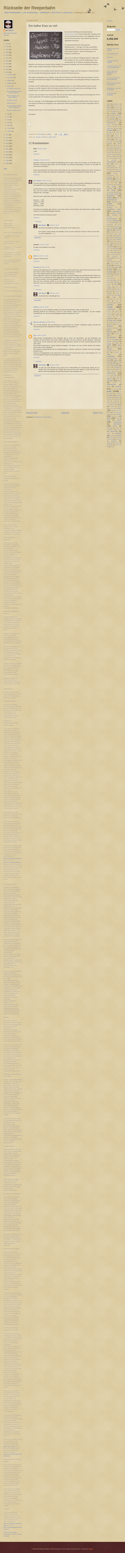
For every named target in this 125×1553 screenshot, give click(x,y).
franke (113, 190)
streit (108, 401)
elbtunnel (109, 167)
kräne (117, 271)
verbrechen (117, 424)
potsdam (117, 347)
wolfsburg (109, 443)
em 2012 (119, 167)
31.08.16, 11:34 (46, 180)
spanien (115, 382)
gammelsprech (112, 200)
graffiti (113, 222)
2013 (7, 140)
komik (116, 267)
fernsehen (117, 180)
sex (115, 375)
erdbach (109, 171)
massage (109, 293)
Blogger (91, 1549)
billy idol (117, 126)
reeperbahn (111, 356)
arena (113, 109)
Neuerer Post (31, 413)
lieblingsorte (116, 282)
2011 (7, 146)
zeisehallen (110, 444)
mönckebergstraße (111, 302)
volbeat (117, 427)
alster (108, 106)
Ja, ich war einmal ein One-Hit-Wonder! (113, 78)
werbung (118, 433)
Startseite (65, 413)
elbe (108, 164)
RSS (5, 169)
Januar (9, 131)
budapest (119, 137)
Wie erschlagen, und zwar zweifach (13, 96)
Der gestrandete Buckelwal (111, 94)
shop (108, 377)
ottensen (110, 326)
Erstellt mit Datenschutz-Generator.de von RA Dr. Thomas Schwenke (12, 1534)
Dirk (34, 335)
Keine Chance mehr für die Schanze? (114, 83)
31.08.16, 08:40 (42, 148)
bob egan (119, 130)
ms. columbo (37, 137)
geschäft (114, 215)
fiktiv (108, 182)
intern (118, 246)
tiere (119, 408)
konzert (119, 269)
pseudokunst (110, 350)
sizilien (117, 378)
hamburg (118, 230)
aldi (118, 104)
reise (108, 360)
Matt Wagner (42, 225)
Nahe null (110, 57)
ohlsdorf (119, 318)
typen (109, 418)
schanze (116, 365)
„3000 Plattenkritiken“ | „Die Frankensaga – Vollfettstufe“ (27, 13)
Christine (36, 160)
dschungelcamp (112, 154)
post (111, 347)
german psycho (116, 213)
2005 (7, 163)
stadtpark (119, 395)
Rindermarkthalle (70, 34)
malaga (117, 288)
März (9, 125)
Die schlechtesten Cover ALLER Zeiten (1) (14, 92)
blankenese (110, 128)
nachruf (109, 311)
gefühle (109, 203)
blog (117, 128)
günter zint (109, 228)
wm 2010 (119, 439)
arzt (118, 109)
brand (117, 132)
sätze (120, 363)
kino (120, 261)
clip (117, 141)
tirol (110, 412)
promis (109, 349)
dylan (119, 154)
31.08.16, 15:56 (44, 244)
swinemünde (110, 402)
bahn (113, 119)
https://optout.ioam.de (9, 1446)
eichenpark (118, 158)
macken (109, 288)
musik (109, 307)
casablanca (117, 139)
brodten (117, 136)
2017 (7, 69)
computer (109, 143)
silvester (109, 379)
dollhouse (111, 150)
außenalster (118, 115)
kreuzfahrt (110, 273)
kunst (108, 274)
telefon (119, 406)
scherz (108, 367)
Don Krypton (37, 180)
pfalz (108, 339)
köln (110, 267)
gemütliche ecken (114, 209)
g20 (118, 198)
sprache (118, 386)
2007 (7, 157)
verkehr (115, 426)
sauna (110, 365)
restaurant (110, 362)
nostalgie (116, 314)
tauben (119, 404)
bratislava (109, 134)
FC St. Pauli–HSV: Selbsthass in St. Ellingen (112, 72)
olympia (109, 322)
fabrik (117, 177)
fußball (109, 198)
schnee (111, 369)
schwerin (109, 371)
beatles (117, 120)
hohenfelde (118, 241)
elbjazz (116, 163)
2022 (7, 55)
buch (113, 137)
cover (111, 145)
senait (108, 375)
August (9, 86)
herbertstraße (117, 237)
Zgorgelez (117, 444)
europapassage (110, 175)
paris (118, 331)
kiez (119, 258)
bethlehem (109, 126)
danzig (117, 145)
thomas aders (113, 408)
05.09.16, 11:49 (44, 267)
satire (113, 364)
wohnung (113, 441)
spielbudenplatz (111, 384)
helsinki (110, 237)
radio (108, 352)
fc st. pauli (109, 180)
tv (117, 416)
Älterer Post (98, 413)
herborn (111, 239)
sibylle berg (116, 377)
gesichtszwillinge (112, 219)
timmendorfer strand (116, 410)
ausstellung (112, 117)
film (116, 182)
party (108, 333)
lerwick (117, 280)
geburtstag (115, 201)
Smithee (36, 307)
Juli (8, 114)
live (115, 284)
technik (112, 406)
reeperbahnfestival (112, 358)
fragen (119, 188)
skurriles (43, 137)
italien (114, 250)
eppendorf (117, 169)
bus (110, 139)
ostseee (118, 324)
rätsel (108, 354)
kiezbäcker (109, 259)
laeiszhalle (116, 274)
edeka (112, 158)
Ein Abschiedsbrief (112, 54)
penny (109, 335)
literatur (109, 284)
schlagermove (117, 367)
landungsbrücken (111, 278)
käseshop (109, 258)
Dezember (10, 74)
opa (114, 322)
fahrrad (109, 179)
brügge (108, 137)
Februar (9, 128)
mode (108, 301)
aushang (109, 115)
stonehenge (117, 399)
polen (116, 343)
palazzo (117, 328)
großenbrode (116, 226)
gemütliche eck (112, 207)
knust (115, 265)
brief (108, 136)
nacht (116, 311)
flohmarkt (109, 188)
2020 (7, 61)
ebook (117, 156)
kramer (111, 271)
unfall (108, 420)
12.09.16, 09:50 (50, 322)
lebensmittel (110, 280)
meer (114, 297)
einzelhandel (111, 162)
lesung (108, 282)
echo (108, 158)
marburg (119, 289)
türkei (113, 416)
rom (118, 362)
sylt (118, 402)
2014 (7, 137)
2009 (7, 152)
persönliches (111, 337)
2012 (7, 143)
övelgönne (109, 328)
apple (108, 109)
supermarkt (116, 401)
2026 (7, 44)
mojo (117, 301)
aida (113, 104)
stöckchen (117, 397)
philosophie (115, 339)
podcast (109, 343)
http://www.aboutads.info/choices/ (13, 858)
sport (108, 386)
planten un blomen (112, 341)
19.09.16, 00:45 (41, 335)
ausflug (113, 113)
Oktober (9, 80)
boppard (111, 132)
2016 (7, 72)
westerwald (113, 435)
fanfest (118, 179)
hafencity (109, 230)
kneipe (109, 265)
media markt (110, 295)
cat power (109, 141)
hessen (111, 241)
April (8, 122)
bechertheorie (111, 122)
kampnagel (114, 256)
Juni (8, 117)
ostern (119, 322)
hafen (116, 228)
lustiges (109, 286)
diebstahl (119, 149)
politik (109, 345)
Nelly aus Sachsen (39, 322)
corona (119, 143)
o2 (117, 316)
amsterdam (117, 107)
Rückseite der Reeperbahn (29, 7)
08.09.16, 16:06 (44, 307)
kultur (117, 273)
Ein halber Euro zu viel (13, 88)
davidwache (112, 149)
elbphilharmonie (111, 165)
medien (119, 295)
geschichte (109, 217)
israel (108, 250)
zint (108, 446)
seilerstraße (111, 373)
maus (117, 293)
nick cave (116, 313)
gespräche (109, 220)
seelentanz (116, 371)
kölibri (120, 265)
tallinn (113, 404)
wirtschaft (111, 439)
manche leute (110, 289)
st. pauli (49, 137)
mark (110, 291)
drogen (119, 152)
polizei (119, 345)
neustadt (109, 313)
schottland (117, 369)
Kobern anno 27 (11, 103)
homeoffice (111, 243)
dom (118, 150)
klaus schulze (115, 263)
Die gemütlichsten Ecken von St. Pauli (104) (14, 106)
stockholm (109, 399)
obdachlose (110, 318)
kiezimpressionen (111, 261)
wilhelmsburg (118, 437)
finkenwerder (110, 184)
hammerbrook (110, 233)
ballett (120, 119)
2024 (7, 49)
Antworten (36, 154)
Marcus (35, 256)
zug (112, 446)
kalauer (119, 254)
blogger (109, 130)
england (110, 169)
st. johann (113, 389)
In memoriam (67, 13)
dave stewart (110, 147)
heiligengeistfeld (117, 235)
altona (109, 107)
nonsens (109, 314)
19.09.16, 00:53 (54, 365)
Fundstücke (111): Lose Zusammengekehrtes (114, 66)
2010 (7, 149)
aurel (120, 111)
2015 (7, 135)
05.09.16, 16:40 (54, 225)
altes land (116, 106)
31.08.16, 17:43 (43, 256)
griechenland (110, 224)
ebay (111, 156)
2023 (7, 52)
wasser (119, 429)
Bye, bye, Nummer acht (14, 110)
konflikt (109, 269)
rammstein (116, 352)
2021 (7, 58)
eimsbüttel (114, 160)
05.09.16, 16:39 (54, 293)
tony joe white (116, 412)
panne (109, 330)
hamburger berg (115, 232)
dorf (115, 152)
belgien (108, 124)
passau (117, 333)
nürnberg (109, 316)
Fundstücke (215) (12, 100)
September (10, 83)
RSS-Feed (56, 13)
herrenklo (118, 239)
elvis (114, 167)
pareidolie (110, 332)
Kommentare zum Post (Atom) (42, 417)
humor (115, 245)
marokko (117, 291)
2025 (7, 46)
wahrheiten (110, 429)
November (10, 77)
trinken (54, 137)
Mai (8, 119)
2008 (7, 155)
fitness (114, 186)
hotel (118, 243)
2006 (7, 160)
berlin (116, 124)
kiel (115, 258)
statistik (110, 397)
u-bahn (117, 418)
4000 (108, 104)
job (120, 252)
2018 (7, 66)
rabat (118, 350)
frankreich (118, 192)
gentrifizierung (117, 211)
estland (115, 173)
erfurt (114, 171)
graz (119, 222)
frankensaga (110, 192)
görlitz (108, 222)
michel (117, 299)
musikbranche (111, 309)
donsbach (109, 152)
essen (119, 171)
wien (111, 437)
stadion (111, 395)
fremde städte (113, 194)
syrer (108, 404)
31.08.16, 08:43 (44, 160)
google (117, 220)
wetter (119, 435)
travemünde (110, 414)
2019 (7, 63)
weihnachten (114, 431)
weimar (108, 433)
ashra (108, 111)
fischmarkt (118, 184)
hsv (108, 245)
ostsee (110, 324)
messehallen (110, 299)
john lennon (112, 254)
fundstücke (111, 196)
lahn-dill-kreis (110, 276)
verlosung (109, 427)
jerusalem (114, 252)
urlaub (119, 420)
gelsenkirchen (110, 205)
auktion (114, 111)
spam (119, 381)
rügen (108, 363)
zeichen (117, 443)
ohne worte (113, 320)
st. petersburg (118, 393)
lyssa (116, 286)
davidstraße (118, 147)
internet (108, 248)
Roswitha (36, 267)
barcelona (111, 120)
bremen (117, 134)
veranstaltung (117, 422)
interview (115, 248)
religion (116, 360)
